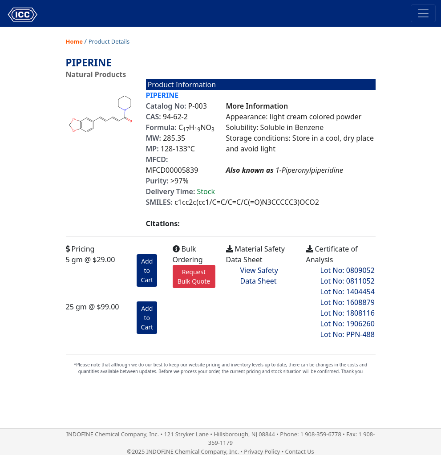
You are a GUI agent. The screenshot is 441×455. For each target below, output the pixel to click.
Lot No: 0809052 (347, 270)
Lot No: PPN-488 (347, 334)
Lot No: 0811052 (347, 281)
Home (74, 41)
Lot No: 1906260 (347, 324)
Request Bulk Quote (194, 276)
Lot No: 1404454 (347, 292)
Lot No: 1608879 (347, 302)
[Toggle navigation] (423, 13)
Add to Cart (147, 270)
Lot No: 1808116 (347, 313)
